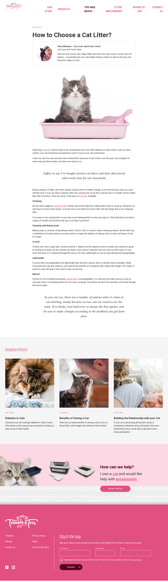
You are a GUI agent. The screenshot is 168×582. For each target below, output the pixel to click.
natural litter (71, 280)
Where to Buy (139, 9)
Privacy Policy (38, 537)
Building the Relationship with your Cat (137, 419)
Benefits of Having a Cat (74, 419)
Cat (33, 29)
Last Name (99, 550)
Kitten (38, 29)
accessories (126, 480)
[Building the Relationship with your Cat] (138, 384)
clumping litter (60, 207)
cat (115, 475)
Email (122, 550)
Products (64, 9)
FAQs (34, 543)
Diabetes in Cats (15, 419)
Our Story (48, 9)
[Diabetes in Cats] (29, 384)
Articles (8, 543)
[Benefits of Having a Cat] (83, 384)
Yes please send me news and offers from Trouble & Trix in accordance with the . (103, 561)
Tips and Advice (89, 9)
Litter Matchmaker (114, 9)
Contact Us (157, 9)
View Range (115, 490)
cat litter (47, 151)
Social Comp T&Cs (40, 548)
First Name (63, 550)
